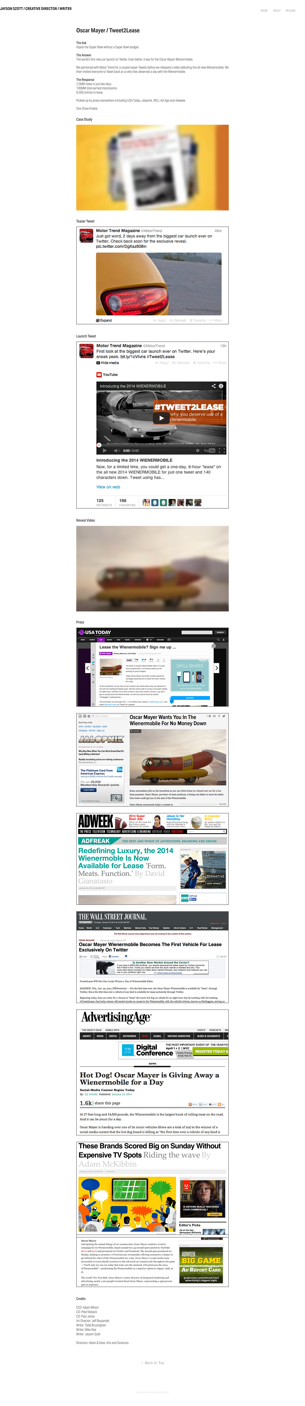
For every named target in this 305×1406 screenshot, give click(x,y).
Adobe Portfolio (160, 1392)
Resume (290, 10)
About (277, 10)
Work (264, 10)
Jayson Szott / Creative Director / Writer (36, 8)
